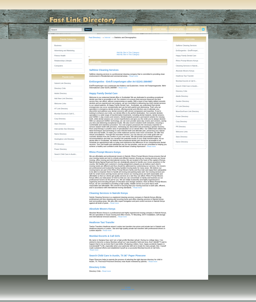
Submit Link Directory (62, 83)
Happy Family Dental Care (186, 56)
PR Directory (59, 144)
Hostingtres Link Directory (64, 139)
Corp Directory (60, 119)
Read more (133, 76)
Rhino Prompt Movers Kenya (187, 61)
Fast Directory (95, 37)
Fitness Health (59, 56)
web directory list (127, 289)
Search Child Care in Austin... (65, 154)
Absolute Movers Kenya (185, 71)
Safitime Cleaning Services (186, 45)
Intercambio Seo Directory (64, 129)
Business (57, 45)
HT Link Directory (61, 109)
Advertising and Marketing (64, 51)
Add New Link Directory (63, 98)
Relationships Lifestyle (63, 61)
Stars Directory (60, 124)
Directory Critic (60, 88)
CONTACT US (192, 29)
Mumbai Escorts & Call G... (64, 114)
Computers (58, 66)
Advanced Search (101, 29)
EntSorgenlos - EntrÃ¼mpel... (187, 51)
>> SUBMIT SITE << (142, 29)
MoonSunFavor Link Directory (187, 111)
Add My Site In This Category (128, 52)
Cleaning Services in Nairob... (187, 66)
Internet (107, 37)
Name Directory (60, 134)
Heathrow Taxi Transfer (185, 76)
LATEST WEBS (160, 29)
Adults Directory (60, 93)
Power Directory (60, 149)
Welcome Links (60, 103)
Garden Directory (182, 101)
